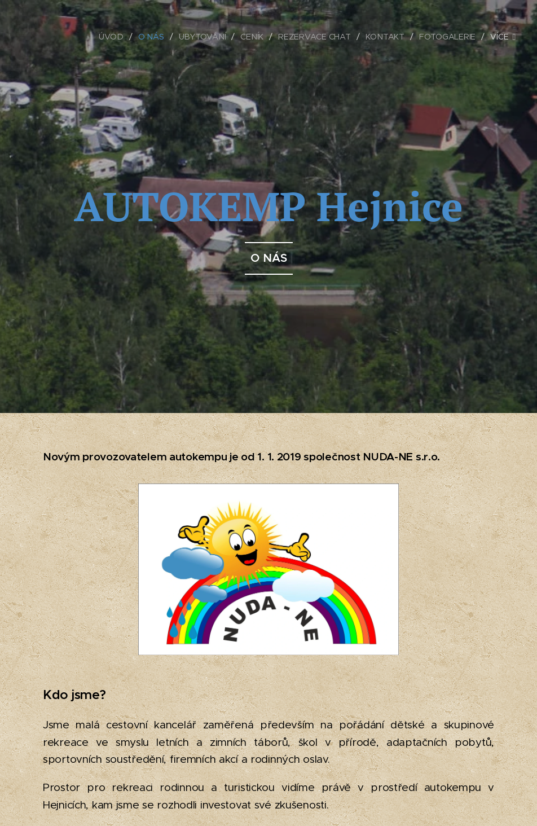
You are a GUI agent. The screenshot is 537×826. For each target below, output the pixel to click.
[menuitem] (113, 37)
